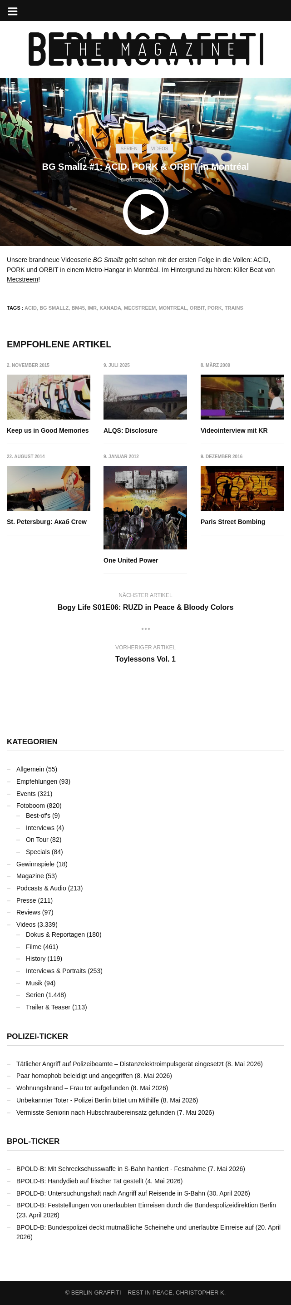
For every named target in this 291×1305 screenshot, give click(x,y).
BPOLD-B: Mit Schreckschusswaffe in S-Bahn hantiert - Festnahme (111, 1168)
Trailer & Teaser (48, 1007)
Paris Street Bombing (233, 521)
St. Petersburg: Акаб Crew (47, 521)
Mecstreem (22, 279)
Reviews (28, 912)
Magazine (30, 876)
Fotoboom (30, 805)
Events (26, 793)
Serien (128, 148)
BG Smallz (54, 308)
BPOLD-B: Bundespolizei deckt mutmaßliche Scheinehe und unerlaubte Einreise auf (135, 1227)
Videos (159, 148)
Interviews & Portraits (56, 970)
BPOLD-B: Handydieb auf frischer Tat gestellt (79, 1181)
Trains (234, 308)
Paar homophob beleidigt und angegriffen (74, 1075)
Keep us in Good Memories (48, 430)
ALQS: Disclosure (131, 430)
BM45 (77, 308)
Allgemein (30, 769)
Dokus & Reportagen (55, 934)
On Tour (37, 839)
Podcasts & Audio (41, 888)
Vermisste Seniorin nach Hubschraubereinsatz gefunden (95, 1112)
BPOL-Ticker (33, 1141)
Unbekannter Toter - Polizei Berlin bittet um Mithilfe (87, 1100)
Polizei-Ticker (37, 1036)
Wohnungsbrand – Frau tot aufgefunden (72, 1088)
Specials (38, 851)
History (36, 958)
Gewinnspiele (35, 864)
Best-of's (38, 815)
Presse (26, 900)
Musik (34, 983)
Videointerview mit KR (234, 430)
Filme (33, 946)
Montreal (172, 308)
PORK (214, 308)
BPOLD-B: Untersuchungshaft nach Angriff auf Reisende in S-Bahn (110, 1193)
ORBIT (197, 308)
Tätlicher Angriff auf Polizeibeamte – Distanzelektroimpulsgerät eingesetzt (120, 1064)
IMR (92, 308)
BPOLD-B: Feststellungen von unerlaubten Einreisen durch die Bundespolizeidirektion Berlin (146, 1205)
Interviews (40, 827)
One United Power (131, 560)
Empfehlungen (36, 781)
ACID (31, 308)
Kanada (110, 308)
